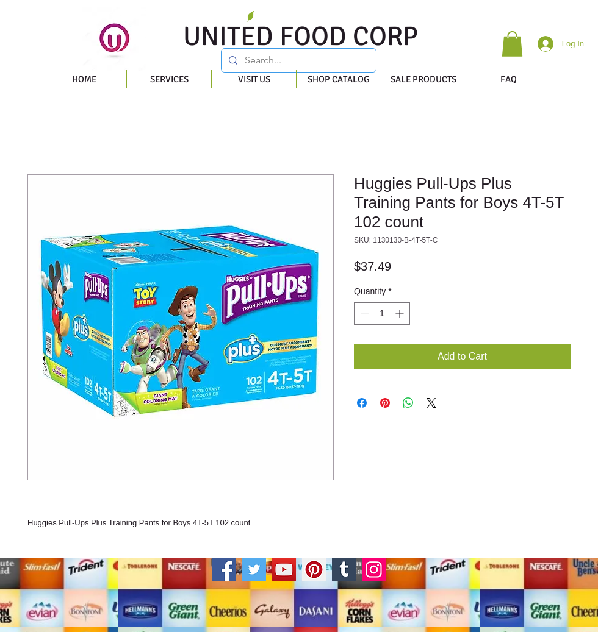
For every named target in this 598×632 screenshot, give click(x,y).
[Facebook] (224, 569)
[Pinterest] (314, 569)
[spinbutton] (382, 313)
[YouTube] (284, 569)
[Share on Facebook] (362, 403)
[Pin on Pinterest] (385, 403)
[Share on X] (431, 403)
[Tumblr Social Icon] (344, 569)
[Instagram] (374, 569)
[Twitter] (254, 569)
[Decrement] (363, 313)
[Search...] (297, 60)
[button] (512, 44)
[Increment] (400, 313)
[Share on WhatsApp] (408, 403)
